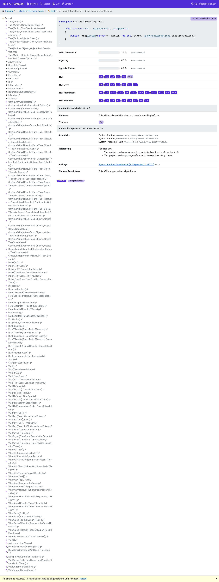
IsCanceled (15, 85)
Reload (83, 578)
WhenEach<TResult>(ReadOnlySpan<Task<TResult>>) (30, 532)
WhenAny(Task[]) (18, 476)
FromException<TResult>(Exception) (27, 306)
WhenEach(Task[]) (18, 513)
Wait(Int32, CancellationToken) (24, 379)
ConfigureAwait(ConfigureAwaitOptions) (29, 105)
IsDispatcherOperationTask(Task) (26, 556)
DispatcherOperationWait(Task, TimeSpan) (29, 551)
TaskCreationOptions (157, 36)
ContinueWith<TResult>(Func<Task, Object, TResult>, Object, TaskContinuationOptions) (29, 185)
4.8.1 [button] (174, 93)
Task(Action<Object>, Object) (24, 38)
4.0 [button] (101, 93)
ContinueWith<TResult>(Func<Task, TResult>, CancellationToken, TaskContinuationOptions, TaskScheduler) (30, 202)
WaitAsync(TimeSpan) (20, 433)
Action (91, 36)
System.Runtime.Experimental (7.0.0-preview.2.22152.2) (126, 164)
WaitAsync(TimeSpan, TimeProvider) (27, 439)
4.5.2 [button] (120, 93)
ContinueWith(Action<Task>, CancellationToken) (30, 114)
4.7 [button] (147, 93)
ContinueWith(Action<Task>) (23, 108)
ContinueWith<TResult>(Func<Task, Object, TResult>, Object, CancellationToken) (29, 177)
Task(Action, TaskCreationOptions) (26, 28)
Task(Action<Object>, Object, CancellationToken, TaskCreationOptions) (30, 57)
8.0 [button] (118, 77)
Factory (13, 78)
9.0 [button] (124, 77)
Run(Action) (15, 319)
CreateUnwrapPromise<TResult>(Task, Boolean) (30, 257)
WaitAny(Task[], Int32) (20, 419)
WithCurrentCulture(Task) (22, 566)
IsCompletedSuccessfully (22, 92)
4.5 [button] (106, 93)
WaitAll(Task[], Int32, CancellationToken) (29, 399)
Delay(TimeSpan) (18, 265)
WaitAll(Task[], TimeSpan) (22, 396)
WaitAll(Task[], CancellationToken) (26, 389)
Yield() (12, 540)
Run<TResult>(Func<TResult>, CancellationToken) (30, 348)
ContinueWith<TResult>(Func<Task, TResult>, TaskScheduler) (30, 154)
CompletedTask (17, 65)
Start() (12, 359)
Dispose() (14, 286)
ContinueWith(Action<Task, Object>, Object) (30, 220)
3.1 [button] (135, 85)
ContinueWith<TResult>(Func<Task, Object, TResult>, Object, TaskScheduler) (29, 194)
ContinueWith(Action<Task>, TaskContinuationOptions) (30, 120)
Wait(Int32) (15, 372)
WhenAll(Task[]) (17, 449)
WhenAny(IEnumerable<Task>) (24, 483)
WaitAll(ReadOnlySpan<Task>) (24, 403)
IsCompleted (15, 88)
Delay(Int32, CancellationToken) (25, 269)
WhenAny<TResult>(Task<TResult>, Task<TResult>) (30, 508)
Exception (14, 75)
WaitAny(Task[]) (17, 413)
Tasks (100, 21)
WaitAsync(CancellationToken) (24, 429)
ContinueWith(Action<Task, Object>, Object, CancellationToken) (29, 227)
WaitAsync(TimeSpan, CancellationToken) (30, 436)
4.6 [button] (127, 93)
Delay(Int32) (15, 262)
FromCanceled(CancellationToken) (26, 292)
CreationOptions (17, 68)
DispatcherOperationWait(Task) (25, 546)
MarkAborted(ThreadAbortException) (28, 316)
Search (45, 4)
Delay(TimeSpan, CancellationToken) (27, 272)
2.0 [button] (112, 85)
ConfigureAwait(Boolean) (22, 102)
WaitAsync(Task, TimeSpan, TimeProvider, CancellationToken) (30, 562)
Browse (32, 4)
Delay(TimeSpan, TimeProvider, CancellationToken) (30, 281)
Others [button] (67, 4)
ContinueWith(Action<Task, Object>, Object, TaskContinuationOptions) (29, 234)
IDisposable (120, 28)
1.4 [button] (124, 101)
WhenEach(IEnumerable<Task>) (25, 516)
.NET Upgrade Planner (203, 4)
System (77, 21)
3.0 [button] (129, 85)
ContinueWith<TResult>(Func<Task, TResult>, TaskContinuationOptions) (30, 147)
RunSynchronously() (19, 352)
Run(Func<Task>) (18, 326)
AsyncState (15, 61)
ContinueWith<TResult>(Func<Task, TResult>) (30, 134)
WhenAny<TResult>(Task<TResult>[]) (27, 503)
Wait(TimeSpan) (17, 376)
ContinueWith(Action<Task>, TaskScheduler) (30, 127)
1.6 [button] (135, 101)
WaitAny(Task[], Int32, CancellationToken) (30, 426)
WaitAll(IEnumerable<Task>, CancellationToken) (30, 408)
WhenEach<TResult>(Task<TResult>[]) (28, 536)
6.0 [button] (106, 77)
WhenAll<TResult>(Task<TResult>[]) (27, 473)
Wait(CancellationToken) (21, 369)
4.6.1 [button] (133, 93)
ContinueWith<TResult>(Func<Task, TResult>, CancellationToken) (30, 140)
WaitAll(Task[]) (16, 386)
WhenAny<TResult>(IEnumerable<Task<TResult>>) (30, 491)
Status (12, 98)
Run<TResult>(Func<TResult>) (24, 332)
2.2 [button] (124, 85)
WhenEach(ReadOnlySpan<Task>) (26, 520)
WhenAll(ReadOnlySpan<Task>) (25, 456)
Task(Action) (15, 21)
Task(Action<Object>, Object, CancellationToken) (30, 43)
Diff (56, 4)
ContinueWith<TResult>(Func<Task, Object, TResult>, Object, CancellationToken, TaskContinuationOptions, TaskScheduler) (30, 212)
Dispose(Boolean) (18, 289)
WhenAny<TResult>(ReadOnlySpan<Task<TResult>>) (30, 498)
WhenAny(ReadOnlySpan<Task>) (25, 486)
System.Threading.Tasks (31, 11)
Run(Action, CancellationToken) (25, 322)
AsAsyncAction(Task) (20, 543)
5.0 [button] (101, 77)
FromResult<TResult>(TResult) (24, 309)
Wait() (12, 366)
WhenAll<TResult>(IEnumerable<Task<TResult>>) (30, 461)
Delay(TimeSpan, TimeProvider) (25, 275)
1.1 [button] (106, 85)
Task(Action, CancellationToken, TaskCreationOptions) (30, 33)
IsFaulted (14, 95)
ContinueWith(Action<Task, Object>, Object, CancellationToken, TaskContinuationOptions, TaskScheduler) (30, 249)
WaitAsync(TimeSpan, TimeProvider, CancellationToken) (30, 445)
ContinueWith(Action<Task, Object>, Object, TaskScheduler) (29, 241)
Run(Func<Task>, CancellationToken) (27, 336)
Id (10, 82)
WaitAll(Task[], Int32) (19, 393)
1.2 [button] (112, 101)
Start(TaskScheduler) (20, 362)
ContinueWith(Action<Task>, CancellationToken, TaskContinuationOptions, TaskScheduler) (30, 162)
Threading (89, 21)
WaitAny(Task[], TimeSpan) (22, 423)
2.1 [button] (118, 85)
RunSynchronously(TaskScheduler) (26, 356)
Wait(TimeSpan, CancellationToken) (27, 382)
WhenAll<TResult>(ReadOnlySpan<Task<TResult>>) (30, 468)
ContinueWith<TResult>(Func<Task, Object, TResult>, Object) (29, 170)
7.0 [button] (112, 77)
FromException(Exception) (22, 302)
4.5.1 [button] (113, 93)
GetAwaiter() (15, 312)
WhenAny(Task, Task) (20, 479)
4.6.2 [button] (141, 93)
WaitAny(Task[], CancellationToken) (27, 416)
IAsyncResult (101, 28)
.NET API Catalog (13, 4)
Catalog (9, 11)
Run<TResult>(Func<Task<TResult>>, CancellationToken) (30, 341)
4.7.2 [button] (161, 93)
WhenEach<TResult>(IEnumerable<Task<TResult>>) (30, 525)
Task (53, 11)
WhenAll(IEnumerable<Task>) (24, 453)
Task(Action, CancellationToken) (25, 25)
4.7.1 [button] (154, 93)
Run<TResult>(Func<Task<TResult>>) (28, 329)
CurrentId (14, 72)
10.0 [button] (130, 77)
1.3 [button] (118, 101)
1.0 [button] (101, 85)
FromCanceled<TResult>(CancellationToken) (29, 298)
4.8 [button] (167, 93)
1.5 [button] (129, 101)
